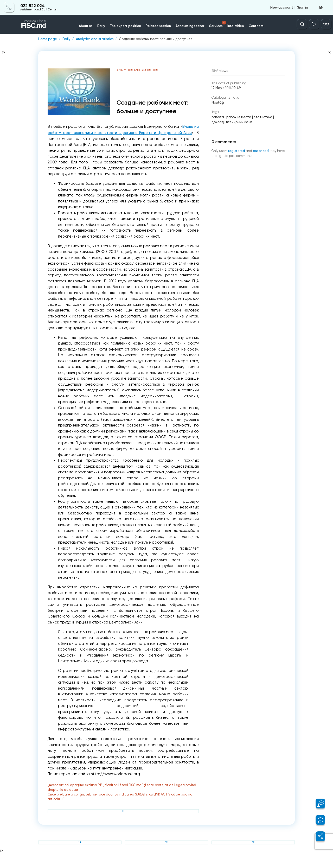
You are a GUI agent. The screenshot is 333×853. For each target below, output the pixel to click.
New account (281, 7)
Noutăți (218, 102)
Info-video (235, 26)
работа (218, 117)
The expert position (125, 26)
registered (236, 151)
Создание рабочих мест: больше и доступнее (156, 39)
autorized (261, 151)
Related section (158, 26)
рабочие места (238, 117)
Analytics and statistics (94, 39)
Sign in (302, 7)
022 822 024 (32, 5)
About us (86, 26)
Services (217, 24)
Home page (47, 39)
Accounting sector (190, 26)
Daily (101, 26)
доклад (218, 122)
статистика (263, 117)
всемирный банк (239, 122)
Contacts (256, 26)
